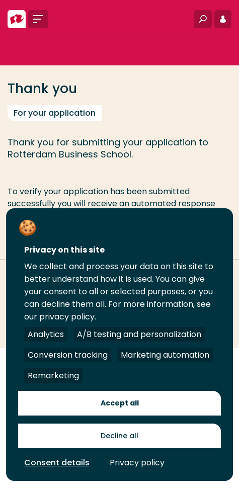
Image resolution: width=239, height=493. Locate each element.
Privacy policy (137, 462)
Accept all (120, 403)
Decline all (119, 436)
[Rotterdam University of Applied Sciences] (17, 19)
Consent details (57, 462)
